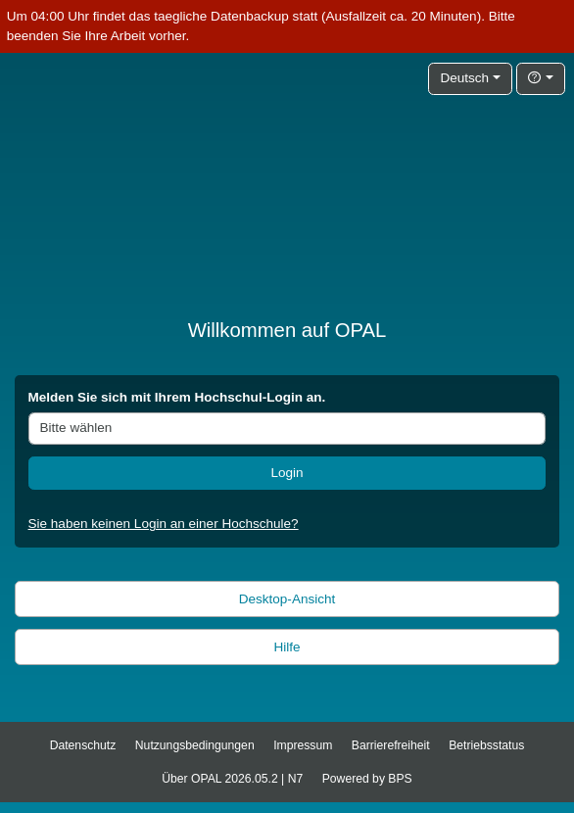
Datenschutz (83, 745)
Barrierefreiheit (391, 745)
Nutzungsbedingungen (195, 745)
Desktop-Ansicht (287, 599)
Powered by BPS (367, 779)
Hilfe (286, 647)
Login (286, 472)
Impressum (302, 745)
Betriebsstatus (486, 745)
